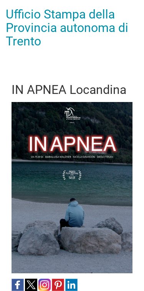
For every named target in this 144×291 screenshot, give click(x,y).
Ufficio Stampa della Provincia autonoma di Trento (67, 27)
